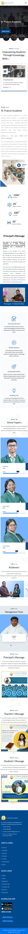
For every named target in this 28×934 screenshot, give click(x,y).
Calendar (4, 856)
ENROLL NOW (5, 31)
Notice (3, 864)
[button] (2, 589)
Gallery (4, 875)
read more (19, 281)
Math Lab (4, 889)
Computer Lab (5, 887)
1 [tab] (10, 645)
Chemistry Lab (5, 884)
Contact (4, 859)
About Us (4, 847)
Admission (4, 850)
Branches (4, 853)
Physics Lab (5, 892)
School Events (5, 861)
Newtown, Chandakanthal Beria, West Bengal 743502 (10, 834)
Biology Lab (5, 881)
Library (3, 878)
